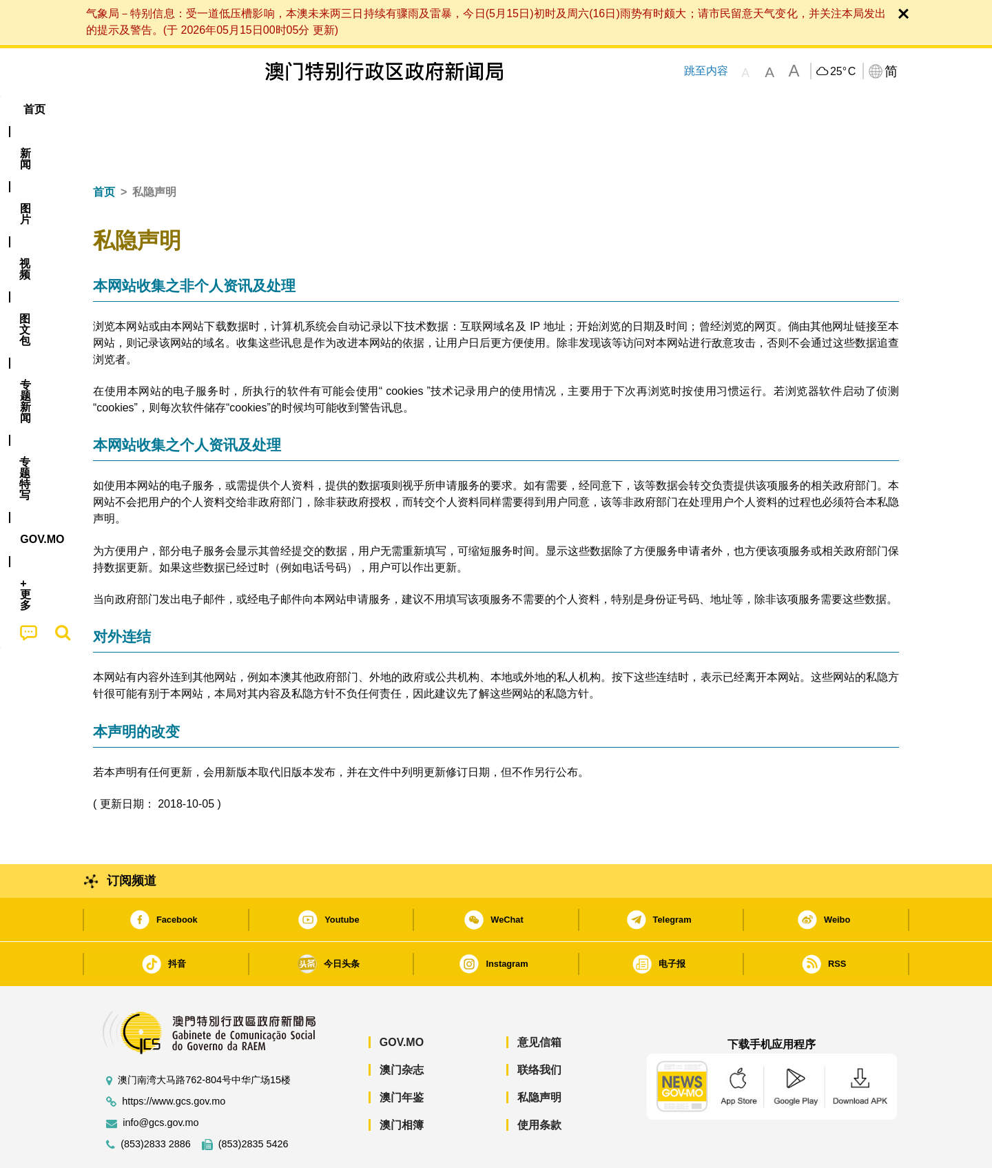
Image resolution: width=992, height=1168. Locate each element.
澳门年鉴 (402, 1055)
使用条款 (539, 1083)
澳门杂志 (402, 1028)
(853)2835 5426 (253, 1102)
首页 (104, 150)
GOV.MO (402, 1000)
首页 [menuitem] (117, 109)
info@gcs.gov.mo (160, 1081)
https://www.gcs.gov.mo (173, 1059)
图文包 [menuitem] (324, 109)
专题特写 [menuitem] (460, 109)
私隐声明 (539, 1055)
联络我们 (539, 1028)
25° (843, 71)
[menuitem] (168, 109)
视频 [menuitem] (269, 109)
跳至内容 (705, 70)
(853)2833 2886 (156, 1102)
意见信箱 (539, 1000)
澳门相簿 (402, 1083)
